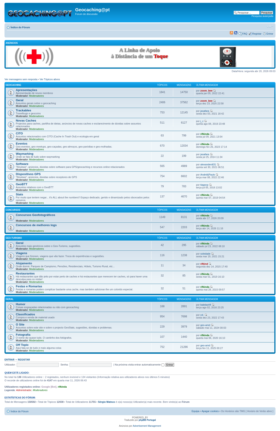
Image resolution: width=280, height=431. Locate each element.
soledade (205, 253)
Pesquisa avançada (262, 16)
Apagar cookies (210, 411)
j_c (201, 121)
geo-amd (205, 325)
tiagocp (204, 184)
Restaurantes (25, 273)
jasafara (204, 111)
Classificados (25, 314)
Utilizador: (10, 364)
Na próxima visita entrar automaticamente (139, 364)
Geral (19, 100)
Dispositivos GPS (28, 174)
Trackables (23, 110)
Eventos (21, 143)
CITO (19, 133)
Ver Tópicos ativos (50, 79)
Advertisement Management (147, 426)
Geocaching (13, 85)
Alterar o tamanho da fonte (270, 26)
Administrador (23, 390)
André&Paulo (207, 174)
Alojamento (24, 263)
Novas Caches (26, 120)
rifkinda (204, 134)
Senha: (64, 364)
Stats (19, 194)
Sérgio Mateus (106, 402)
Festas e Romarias (29, 286)
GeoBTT (21, 184)
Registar (256, 33)
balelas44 (205, 304)
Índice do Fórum (20, 27)
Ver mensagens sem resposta (21, 79)
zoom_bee (206, 90)
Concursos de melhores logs (36, 225)
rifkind (204, 263)
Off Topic (22, 345)
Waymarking (24, 153)
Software (22, 164)
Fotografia (23, 334)
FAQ (244, 33)
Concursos (13, 210)
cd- (202, 315)
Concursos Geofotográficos (35, 215)
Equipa (195, 411)
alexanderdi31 (208, 164)
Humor (21, 304)
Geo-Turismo (14, 238)
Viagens (21, 253)
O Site (20, 324)
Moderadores (36, 95)
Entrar (269, 33)
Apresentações (26, 90)
